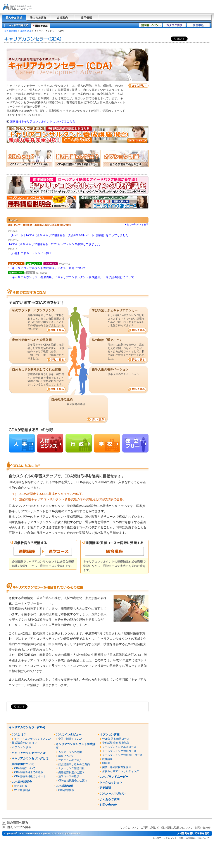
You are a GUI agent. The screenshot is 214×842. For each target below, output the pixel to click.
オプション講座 (21, 747)
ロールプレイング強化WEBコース (122, 754)
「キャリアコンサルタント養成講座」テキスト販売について (47, 268)
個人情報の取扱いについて (177, 827)
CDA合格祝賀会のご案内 (72, 780)
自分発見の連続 (61, 399)
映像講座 (107, 759)
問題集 (106, 763)
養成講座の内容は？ (24, 742)
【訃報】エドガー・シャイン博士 (30, 253)
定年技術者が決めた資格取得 (32, 340)
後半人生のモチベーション (110, 369)
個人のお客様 (10, 31)
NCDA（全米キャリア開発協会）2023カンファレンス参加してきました (54, 244)
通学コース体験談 (68, 776)
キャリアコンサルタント (165, 838)
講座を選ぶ (26, 31)
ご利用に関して (150, 827)
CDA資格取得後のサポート (30, 776)
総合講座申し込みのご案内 (74, 764)
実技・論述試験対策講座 (116, 767)
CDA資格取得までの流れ (28, 772)
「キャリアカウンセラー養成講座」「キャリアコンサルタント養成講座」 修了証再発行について (71, 277)
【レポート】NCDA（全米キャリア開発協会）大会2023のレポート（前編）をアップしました (68, 235)
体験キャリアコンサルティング (120, 771)
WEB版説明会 (22, 790)
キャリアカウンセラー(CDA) (27, 727)
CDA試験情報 (66, 790)
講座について (66, 756)
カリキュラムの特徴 (70, 752)
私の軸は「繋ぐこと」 (107, 340)
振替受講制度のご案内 (71, 772)
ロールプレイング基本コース (119, 746)
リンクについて (129, 827)
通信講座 (190, 838)
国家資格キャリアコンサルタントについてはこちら (42, 121)
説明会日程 (20, 786)
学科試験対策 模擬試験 (115, 742)
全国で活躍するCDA (70, 738)
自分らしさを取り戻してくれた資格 (36, 369)
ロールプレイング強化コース (119, 751)
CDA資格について (24, 768)
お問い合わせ (203, 827)
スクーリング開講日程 (71, 768)
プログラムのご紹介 (70, 760)
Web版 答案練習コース (115, 738)
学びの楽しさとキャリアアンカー (115, 310)
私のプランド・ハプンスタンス (33, 310)
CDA (181, 838)
